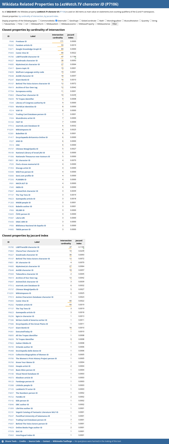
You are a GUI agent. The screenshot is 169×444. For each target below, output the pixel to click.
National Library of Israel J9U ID (30, 152)
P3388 (11, 385)
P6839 (11, 99)
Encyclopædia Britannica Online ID (32, 137)
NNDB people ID (23, 202)
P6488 (11, 351)
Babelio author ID (24, 206)
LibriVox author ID (24, 408)
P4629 (11, 427)
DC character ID (23, 160)
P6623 (11, 198)
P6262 (11, 45)
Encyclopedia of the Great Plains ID (32, 324)
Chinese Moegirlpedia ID (27, 149)
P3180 (11, 374)
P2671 (11, 49)
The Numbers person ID (27, 393)
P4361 (11, 331)
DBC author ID (22, 404)
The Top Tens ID (23, 195)
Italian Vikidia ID (23, 343)
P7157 (11, 195)
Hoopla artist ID (23, 366)
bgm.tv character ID (25, 316)
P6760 (11, 362)
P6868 (11, 366)
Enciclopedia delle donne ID (28, 351)
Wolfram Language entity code (30, 72)
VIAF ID (19, 110)
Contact (46, 441)
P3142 (11, 400)
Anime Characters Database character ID (34, 297)
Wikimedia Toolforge (62, 441)
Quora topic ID (22, 68)
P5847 (11, 191)
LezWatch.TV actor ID (25, 389)
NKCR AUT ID (22, 183)
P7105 (11, 389)
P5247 (11, 79)
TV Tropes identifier (25, 99)
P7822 (11, 343)
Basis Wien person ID (25, 370)
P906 (12, 210)
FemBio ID (20, 397)
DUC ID (19, 431)
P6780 (11, 56)
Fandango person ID (25, 381)
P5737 (11, 149)
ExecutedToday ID (24, 331)
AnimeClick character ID (27, 191)
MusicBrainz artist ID (25, 118)
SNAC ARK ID (21, 221)
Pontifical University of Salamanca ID (33, 416)
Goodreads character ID (27, 60)
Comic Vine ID (22, 53)
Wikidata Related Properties (28, 4)
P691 (12, 183)
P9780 (11, 358)
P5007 (11, 423)
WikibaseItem (52, 24)
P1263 (11, 202)
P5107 (11, 83)
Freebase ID (21, 41)
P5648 (11, 76)
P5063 (11, 435)
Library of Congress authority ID (30, 103)
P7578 (11, 431)
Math (101, 20)
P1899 (11, 408)
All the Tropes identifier (27, 335)
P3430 (11, 221)
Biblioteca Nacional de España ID (31, 225)
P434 (12, 118)
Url (26, 24)
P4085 (11, 64)
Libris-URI (20, 218)
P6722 (11, 397)
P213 (12, 145)
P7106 (62, 11)
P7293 (11, 179)
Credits (22, 441)
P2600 (11, 175)
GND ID (19, 141)
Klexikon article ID (24, 377)
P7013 (11, 297)
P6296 (11, 316)
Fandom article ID (24, 45)
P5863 (11, 95)
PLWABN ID (21, 179)
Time (20, 24)
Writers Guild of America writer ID (31, 320)
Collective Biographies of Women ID (32, 354)
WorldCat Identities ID (26, 106)
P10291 (10, 129)
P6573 (11, 377)
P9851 (11, 160)
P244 (12, 103)
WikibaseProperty (86, 24)
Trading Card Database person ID (31, 114)
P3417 (11, 68)
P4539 (11, 354)
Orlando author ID (24, 347)
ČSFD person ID (23, 214)
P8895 (11, 335)
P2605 (11, 214)
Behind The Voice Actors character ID (33, 83)
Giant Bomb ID (22, 79)
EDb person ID (22, 400)
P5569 (11, 274)
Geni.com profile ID (25, 175)
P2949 (11, 172)
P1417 (11, 137)
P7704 (11, 91)
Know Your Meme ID (25, 362)
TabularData (9, 24)
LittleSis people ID (24, 385)
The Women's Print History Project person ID (36, 358)
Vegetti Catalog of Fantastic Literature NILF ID (37, 412)
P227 (12, 141)
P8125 (11, 381)
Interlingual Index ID (25, 435)
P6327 (11, 60)
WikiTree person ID (24, 172)
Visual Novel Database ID (27, 374)
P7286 (11, 320)
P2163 (11, 122)
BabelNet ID (21, 133)
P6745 (11, 347)
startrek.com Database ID (27, 126)
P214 (12, 110)
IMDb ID (19, 187)
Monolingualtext (114, 20)
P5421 (11, 114)
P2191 (11, 412)
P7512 (11, 126)
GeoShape (74, 20)
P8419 (11, 87)
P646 (12, 41)
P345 (12, 187)
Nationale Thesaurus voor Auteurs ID (33, 156)
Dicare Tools (11, 441)
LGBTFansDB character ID (27, 56)
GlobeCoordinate (89, 20)
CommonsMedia (47, 20)
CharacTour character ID (27, 95)
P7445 (11, 370)
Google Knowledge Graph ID (28, 49)
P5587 (11, 218)
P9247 (11, 416)
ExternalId (62, 20)
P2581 (11, 133)
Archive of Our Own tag (26, 87)
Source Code (34, 441)
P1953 (11, 168)
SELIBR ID (20, 210)
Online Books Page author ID (29, 427)
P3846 (11, 404)
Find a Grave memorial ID (27, 164)
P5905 (11, 53)
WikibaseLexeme (68, 24)
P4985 (11, 229)
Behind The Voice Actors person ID (31, 423)
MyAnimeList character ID (28, 64)
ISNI (18, 145)
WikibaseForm (37, 24)
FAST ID (19, 122)
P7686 (11, 324)
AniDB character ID (24, 76)
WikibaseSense (103, 24)
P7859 (11, 106)
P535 (12, 164)
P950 (12, 225)
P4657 (11, 393)
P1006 (11, 156)
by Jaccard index (51, 16)
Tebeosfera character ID (27, 274)
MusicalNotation (131, 20)
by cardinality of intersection (31, 16)
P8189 (11, 152)
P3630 (11, 206)
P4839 (11, 72)
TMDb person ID (23, 229)
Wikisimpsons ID (23, 129)
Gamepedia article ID (25, 198)
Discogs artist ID (23, 168)
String (154, 20)
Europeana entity (24, 91)
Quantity (145, 20)
